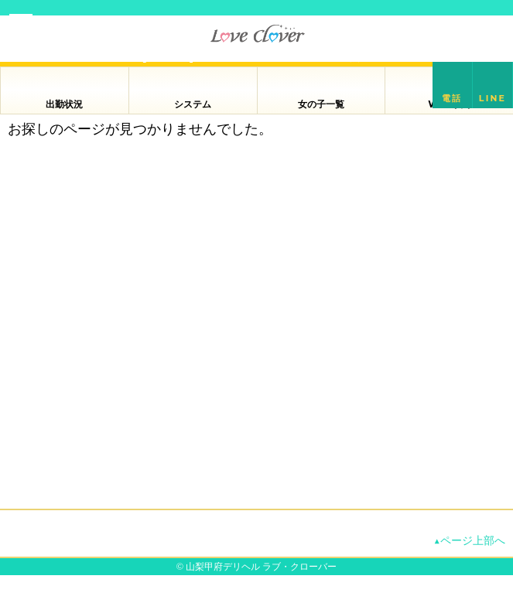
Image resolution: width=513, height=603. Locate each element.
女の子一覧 (321, 104)
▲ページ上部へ (469, 540)
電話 (452, 98)
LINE (492, 98)
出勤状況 (64, 104)
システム (192, 104)
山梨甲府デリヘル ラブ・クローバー (261, 566)
